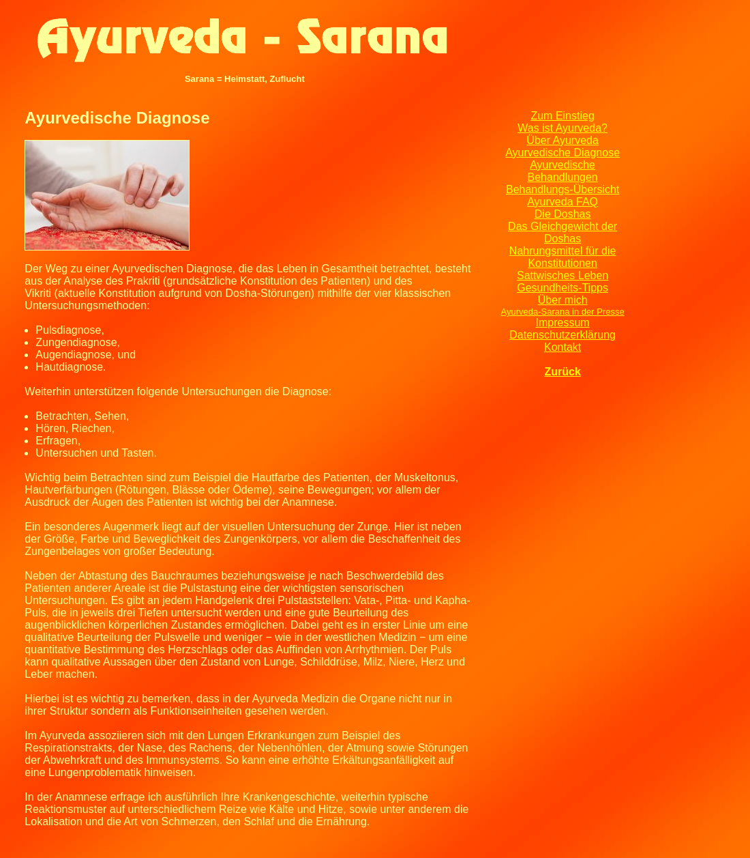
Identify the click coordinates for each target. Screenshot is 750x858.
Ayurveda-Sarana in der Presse (563, 311)
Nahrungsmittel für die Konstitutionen (562, 257)
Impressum (563, 322)
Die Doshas (563, 214)
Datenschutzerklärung (562, 335)
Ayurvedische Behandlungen (563, 171)
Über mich (563, 300)
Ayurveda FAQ (562, 202)
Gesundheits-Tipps (562, 288)
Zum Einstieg (562, 115)
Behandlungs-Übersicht (562, 189)
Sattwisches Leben (562, 275)
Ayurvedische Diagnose (562, 152)
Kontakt (562, 347)
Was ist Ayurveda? (563, 128)
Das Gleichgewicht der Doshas (562, 232)
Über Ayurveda (562, 140)
